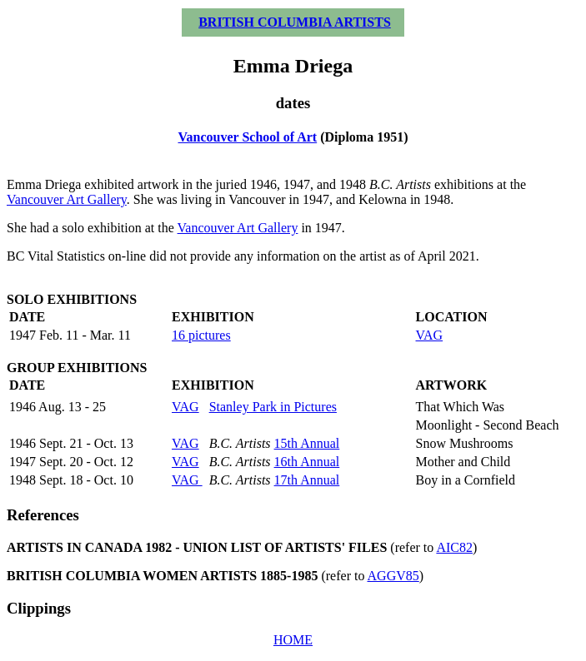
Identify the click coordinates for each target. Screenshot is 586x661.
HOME (293, 640)
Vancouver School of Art (248, 137)
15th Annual (307, 443)
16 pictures (201, 335)
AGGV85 (393, 576)
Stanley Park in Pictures (273, 407)
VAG (429, 335)
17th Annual (307, 480)
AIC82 (454, 547)
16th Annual (307, 462)
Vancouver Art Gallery (67, 199)
